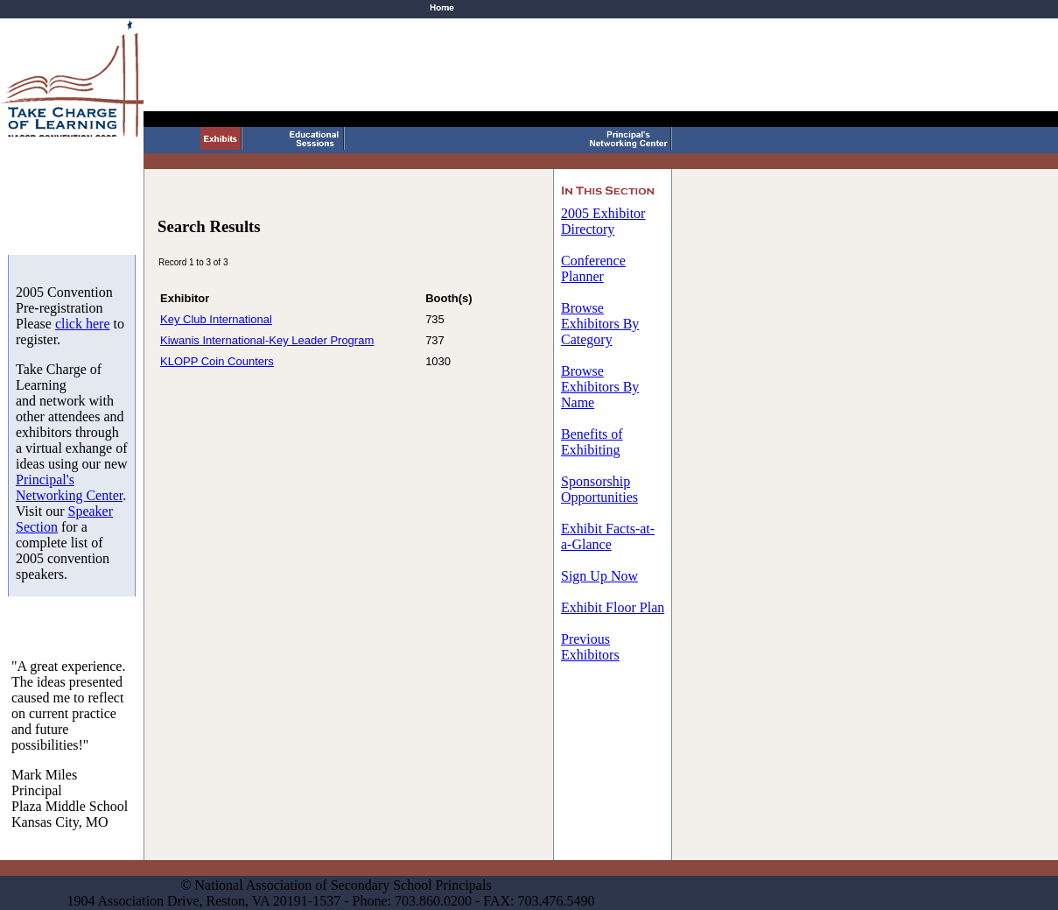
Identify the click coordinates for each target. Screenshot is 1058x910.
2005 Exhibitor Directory (603, 221)
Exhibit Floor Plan (612, 607)
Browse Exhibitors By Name (600, 386)
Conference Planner (593, 268)
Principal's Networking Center (69, 487)
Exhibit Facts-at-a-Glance (608, 536)
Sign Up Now (599, 575)
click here (82, 323)
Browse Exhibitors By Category (600, 323)
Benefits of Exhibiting (592, 442)
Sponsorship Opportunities (599, 489)
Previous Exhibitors (590, 646)
